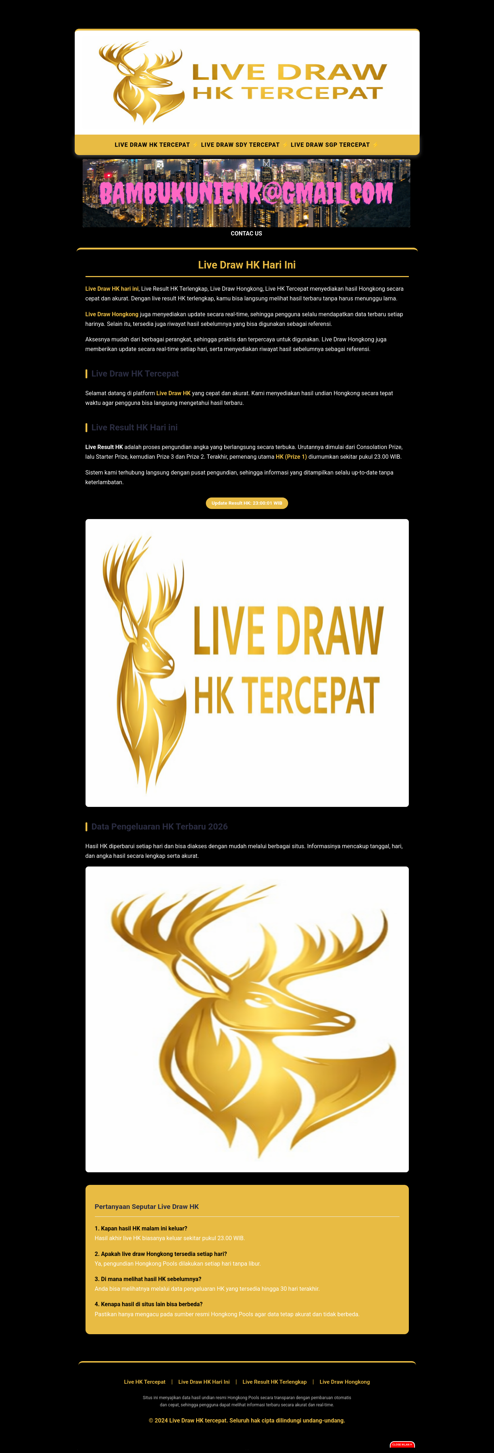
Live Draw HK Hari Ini (204, 1382)
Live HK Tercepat (144, 1382)
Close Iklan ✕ (402, 1444)
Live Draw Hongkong (345, 1382)
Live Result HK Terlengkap (275, 1382)
